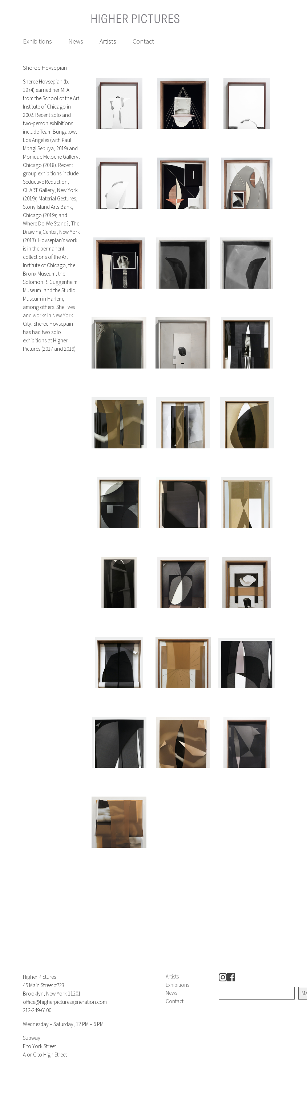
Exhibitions (37, 41)
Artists (108, 41)
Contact (143, 41)
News (75, 41)
